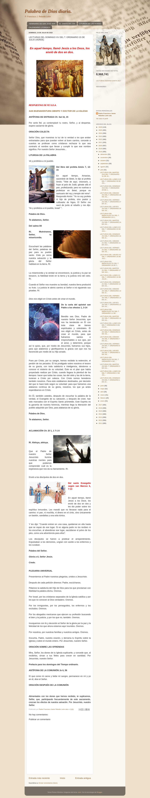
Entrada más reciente (39, 778)
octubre (103, 160)
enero (102, 401)
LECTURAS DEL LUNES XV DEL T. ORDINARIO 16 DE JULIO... (110, 277)
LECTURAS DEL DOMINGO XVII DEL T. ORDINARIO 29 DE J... (110, 188)
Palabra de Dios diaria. (48, 11)
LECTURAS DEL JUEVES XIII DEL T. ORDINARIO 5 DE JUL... (110, 352)
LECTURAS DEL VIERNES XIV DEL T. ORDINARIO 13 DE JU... (110, 297)
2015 (101, 411)
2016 (101, 408)
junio (102, 386)
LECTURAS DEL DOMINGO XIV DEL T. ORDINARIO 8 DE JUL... (110, 332)
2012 (101, 420)
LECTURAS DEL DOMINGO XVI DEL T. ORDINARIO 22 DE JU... (110, 236)
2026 (101, 127)
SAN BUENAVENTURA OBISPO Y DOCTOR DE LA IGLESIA (58, 111)
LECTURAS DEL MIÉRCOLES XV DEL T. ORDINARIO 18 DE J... (109, 263)
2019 (101, 148)
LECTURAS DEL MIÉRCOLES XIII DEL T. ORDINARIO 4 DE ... (109, 359)
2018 (101, 152)
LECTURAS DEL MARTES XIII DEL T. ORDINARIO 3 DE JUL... (110, 366)
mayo (102, 389)
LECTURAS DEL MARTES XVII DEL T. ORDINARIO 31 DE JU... (109, 174)
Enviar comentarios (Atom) (48, 783)
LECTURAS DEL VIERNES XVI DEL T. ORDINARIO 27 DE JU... (110, 201)
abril (102, 392)
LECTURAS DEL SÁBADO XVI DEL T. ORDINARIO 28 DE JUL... (110, 195)
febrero (103, 398)
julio (102, 170)
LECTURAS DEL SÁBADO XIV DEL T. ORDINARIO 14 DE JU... (110, 290)
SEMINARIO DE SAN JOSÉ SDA (42, 24)
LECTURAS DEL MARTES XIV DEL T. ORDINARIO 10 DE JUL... (110, 318)
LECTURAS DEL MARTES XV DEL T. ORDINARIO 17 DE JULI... (110, 270)
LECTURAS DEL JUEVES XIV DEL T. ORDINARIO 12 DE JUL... (110, 304)
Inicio (62, 778)
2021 (101, 142)
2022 (101, 139)
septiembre (104, 163)
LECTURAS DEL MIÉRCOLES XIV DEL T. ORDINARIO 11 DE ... (109, 311)
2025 (101, 130)
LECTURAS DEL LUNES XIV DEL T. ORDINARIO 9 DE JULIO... (110, 325)
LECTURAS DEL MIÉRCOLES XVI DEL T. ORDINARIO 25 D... (109, 215)
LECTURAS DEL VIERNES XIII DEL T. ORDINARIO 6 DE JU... (110, 345)
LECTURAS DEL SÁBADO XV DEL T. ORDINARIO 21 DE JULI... (110, 243)
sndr (79, 792)
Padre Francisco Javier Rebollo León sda (107, 115)
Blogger (99, 792)
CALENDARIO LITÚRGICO (39, 27)
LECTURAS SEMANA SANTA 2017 (108, 81)
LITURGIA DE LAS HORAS (90, 24)
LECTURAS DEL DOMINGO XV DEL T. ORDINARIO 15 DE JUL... (110, 284)
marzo (102, 395)
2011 (101, 423)
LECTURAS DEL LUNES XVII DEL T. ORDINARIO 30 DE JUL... (110, 181)
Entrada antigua (83, 778)
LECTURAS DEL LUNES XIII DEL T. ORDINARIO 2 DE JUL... (110, 373)
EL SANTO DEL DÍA (67, 24)
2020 (101, 145)
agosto (103, 167)
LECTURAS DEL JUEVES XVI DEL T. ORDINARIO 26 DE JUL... (110, 208)
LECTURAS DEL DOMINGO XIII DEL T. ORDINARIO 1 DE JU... (110, 380)
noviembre (104, 157)
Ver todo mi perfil (102, 118)
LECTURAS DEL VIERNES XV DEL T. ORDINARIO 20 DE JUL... (110, 249)
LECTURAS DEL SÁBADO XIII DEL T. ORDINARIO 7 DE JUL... (110, 338)
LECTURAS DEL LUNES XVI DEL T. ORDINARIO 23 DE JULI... (110, 229)
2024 (101, 133)
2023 (101, 136)
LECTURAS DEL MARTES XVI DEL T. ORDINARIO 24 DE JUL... (110, 222)
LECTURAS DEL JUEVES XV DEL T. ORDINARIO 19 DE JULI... (110, 256)
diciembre (104, 154)
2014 (101, 414)
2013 (101, 417)
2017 (101, 405)
